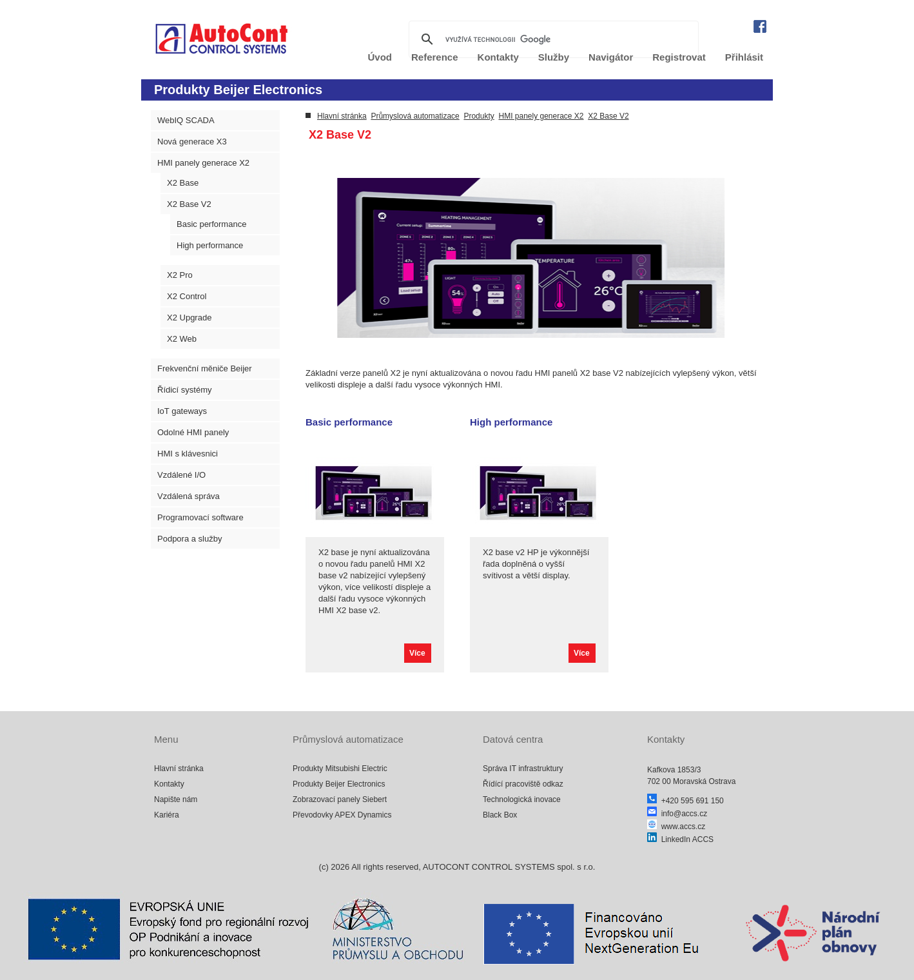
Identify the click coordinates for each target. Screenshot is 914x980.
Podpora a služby (189, 539)
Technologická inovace (522, 799)
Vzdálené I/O (181, 475)
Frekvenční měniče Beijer (204, 368)
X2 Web (182, 339)
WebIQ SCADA (186, 120)
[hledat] (551, 39)
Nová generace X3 (192, 141)
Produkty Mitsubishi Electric (340, 768)
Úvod (380, 57)
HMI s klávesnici (187, 453)
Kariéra (166, 814)
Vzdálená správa (188, 496)
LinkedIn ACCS (680, 839)
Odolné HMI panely (193, 432)
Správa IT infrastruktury (523, 768)
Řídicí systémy (184, 390)
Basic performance (211, 224)
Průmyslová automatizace (415, 116)
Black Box (500, 814)
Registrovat (679, 57)
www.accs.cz (676, 826)
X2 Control (186, 296)
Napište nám (175, 799)
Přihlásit (744, 57)
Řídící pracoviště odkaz (523, 784)
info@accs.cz (677, 813)
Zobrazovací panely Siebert (340, 799)
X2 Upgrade (189, 317)
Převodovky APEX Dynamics (342, 814)
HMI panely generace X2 (203, 163)
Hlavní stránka (342, 116)
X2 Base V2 (189, 204)
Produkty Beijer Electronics (339, 784)
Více (417, 653)
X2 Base (183, 183)
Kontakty (169, 784)
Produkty (478, 116)
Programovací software (200, 517)
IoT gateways (182, 411)
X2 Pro (180, 275)
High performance (210, 245)
